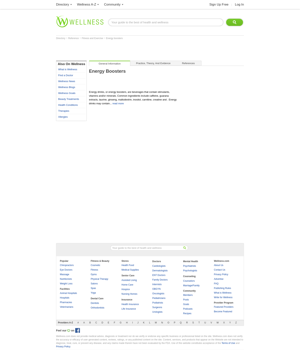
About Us (218, 265)
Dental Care (97, 298)
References (188, 63)
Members (188, 295)
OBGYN (156, 289)
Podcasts (187, 309)
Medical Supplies (130, 269)
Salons (94, 283)
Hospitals (64, 297)
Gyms (94, 274)
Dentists (95, 303)
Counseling (189, 276)
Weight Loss (66, 283)
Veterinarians (66, 307)
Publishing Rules (222, 288)
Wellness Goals (66, 93)
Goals (186, 304)
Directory (62, 4)
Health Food (127, 265)
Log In (239, 4)
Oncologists (158, 293)
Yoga (93, 292)
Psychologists (190, 270)
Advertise (218, 279)
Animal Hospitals (68, 293)
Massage (64, 274)
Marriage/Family (191, 285)
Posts (186, 299)
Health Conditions (68, 105)
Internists (157, 284)
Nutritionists (66, 279)
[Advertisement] (125, 50)
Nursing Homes (129, 294)
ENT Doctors (158, 275)
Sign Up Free (218, 4)
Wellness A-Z (86, 4)
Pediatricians (158, 298)
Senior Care (127, 275)
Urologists (157, 312)
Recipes (187, 313)
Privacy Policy (221, 274)
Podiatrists (157, 302)
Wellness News (66, 81)
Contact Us (219, 269)
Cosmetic (95, 265)
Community (112, 4)
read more (118, 103)
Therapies (63, 110)
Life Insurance (128, 309)
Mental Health (190, 261)
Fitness (94, 269)
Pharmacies (66, 302)
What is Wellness (67, 69)
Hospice (125, 289)
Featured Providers (223, 307)
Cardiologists (158, 266)
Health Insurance (130, 304)
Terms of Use (228, 343)
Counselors (189, 281)
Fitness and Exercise (93, 38)
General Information (110, 63)
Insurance (126, 299)
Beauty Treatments (68, 99)
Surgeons (157, 307)
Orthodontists (97, 307)
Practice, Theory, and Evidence (153, 63)
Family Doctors (160, 279)
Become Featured (223, 311)
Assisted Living (129, 280)
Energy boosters (114, 38)
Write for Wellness (223, 297)
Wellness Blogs (66, 87)
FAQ (216, 283)
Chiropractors (67, 265)
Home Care (127, 284)
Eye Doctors (66, 269)
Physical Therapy (99, 279)
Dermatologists (160, 270)
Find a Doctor (65, 75)
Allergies (63, 116)
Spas (93, 288)
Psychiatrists (189, 266)
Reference (73, 38)
